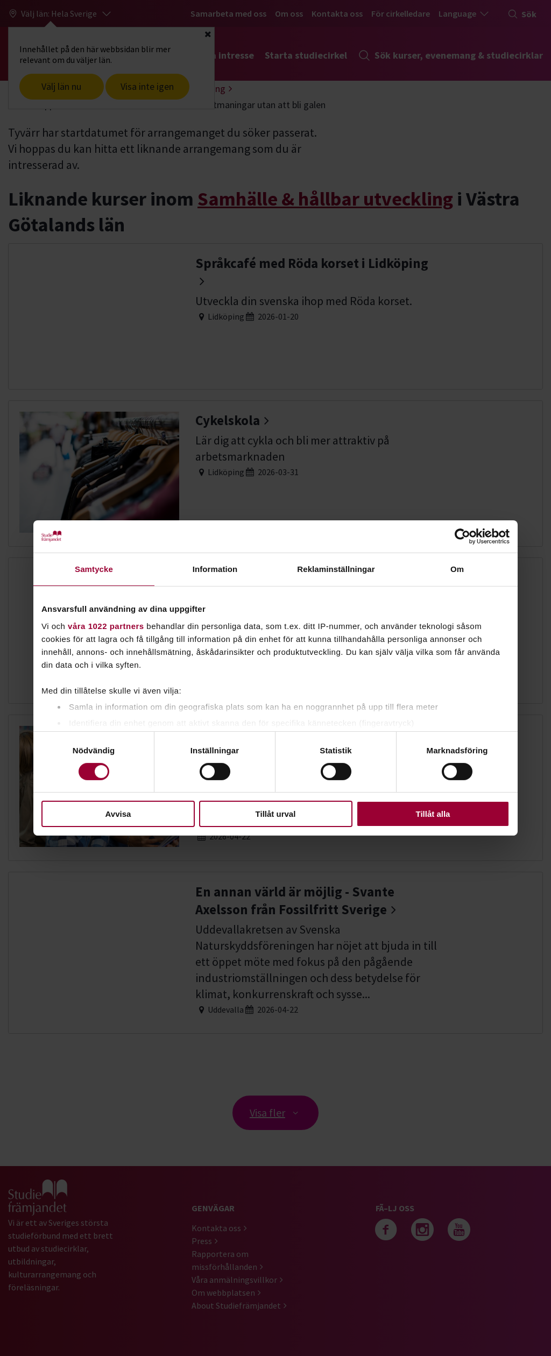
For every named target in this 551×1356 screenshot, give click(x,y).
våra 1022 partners (106, 625)
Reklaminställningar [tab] (336, 569)
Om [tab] (457, 569)
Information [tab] (215, 569)
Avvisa (118, 813)
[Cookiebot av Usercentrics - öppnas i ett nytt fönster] (462, 536)
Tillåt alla (433, 813)
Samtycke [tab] (94, 569)
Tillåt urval (276, 813)
